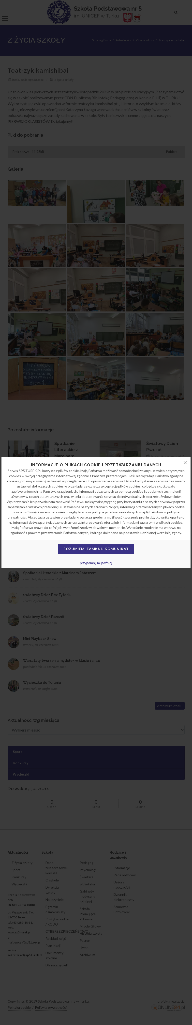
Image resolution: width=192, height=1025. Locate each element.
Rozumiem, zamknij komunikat (96, 549)
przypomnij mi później (96, 563)
